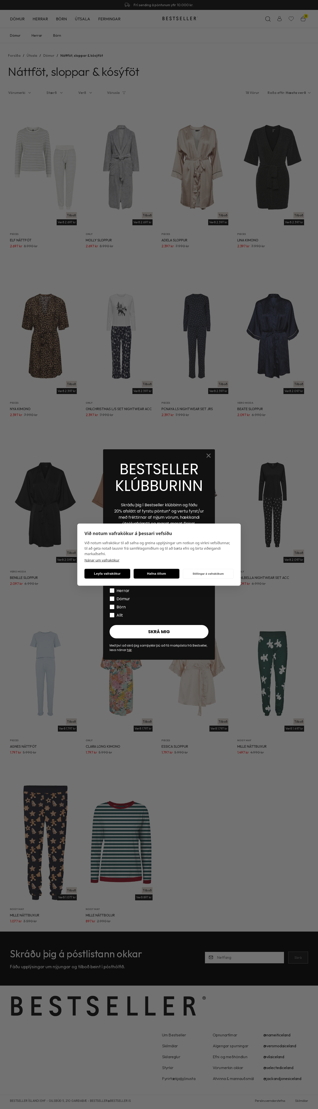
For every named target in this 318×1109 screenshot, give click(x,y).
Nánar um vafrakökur (101, 560)
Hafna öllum (156, 573)
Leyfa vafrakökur (107, 573)
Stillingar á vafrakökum (208, 573)
